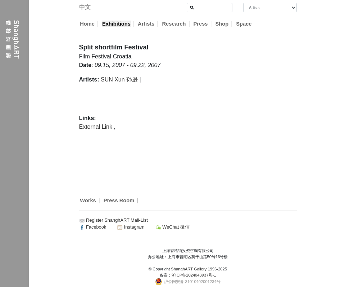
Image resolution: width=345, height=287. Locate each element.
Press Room (119, 200)
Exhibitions (116, 24)
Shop (222, 24)
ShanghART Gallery (188, 269)
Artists (146, 24)
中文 (85, 7)
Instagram (130, 227)
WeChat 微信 (172, 227)
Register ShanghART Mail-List (117, 220)
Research (174, 24)
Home (87, 24)
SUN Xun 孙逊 (119, 79)
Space (244, 24)
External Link (96, 127)
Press (201, 24)
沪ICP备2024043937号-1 (194, 275)
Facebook (92, 227)
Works (88, 200)
